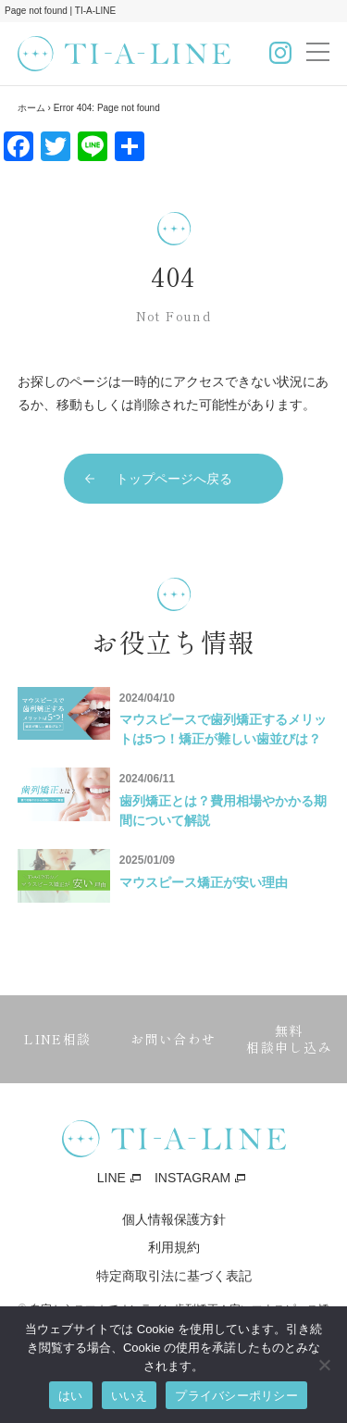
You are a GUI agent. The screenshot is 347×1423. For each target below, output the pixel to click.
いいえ (129, 1396)
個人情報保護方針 (174, 1219)
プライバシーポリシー (236, 1396)
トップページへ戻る (174, 478)
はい (70, 1396)
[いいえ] (324, 1364)
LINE (111, 1177)
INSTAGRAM (192, 1177)
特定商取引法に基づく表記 (174, 1275)
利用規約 (174, 1247)
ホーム (31, 108)
